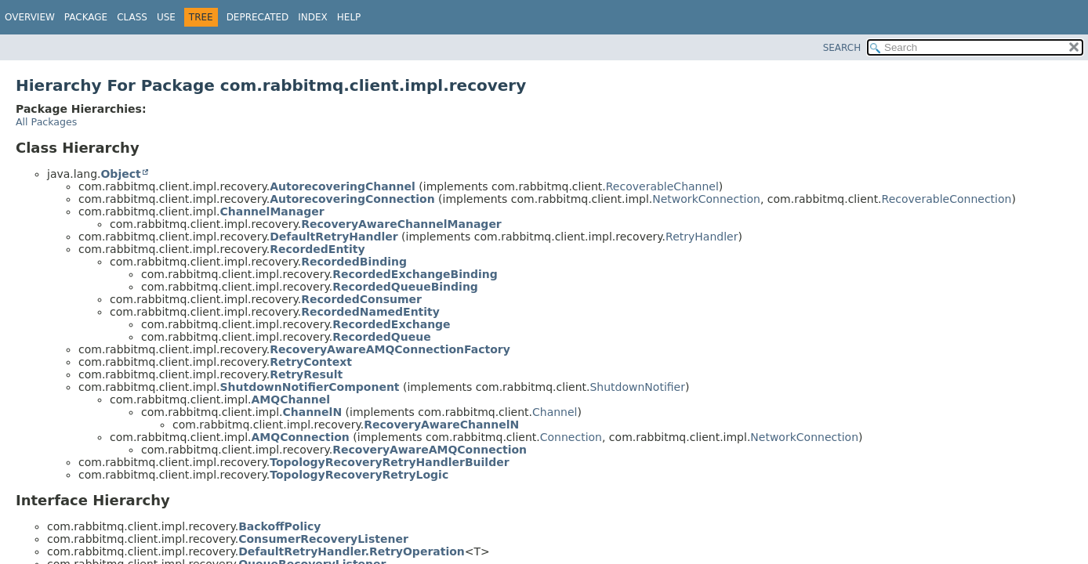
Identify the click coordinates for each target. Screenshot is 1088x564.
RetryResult (306, 374)
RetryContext (311, 362)
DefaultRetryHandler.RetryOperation (351, 551)
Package (85, 17)
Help (349, 17)
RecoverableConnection (947, 199)
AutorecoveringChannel (342, 186)
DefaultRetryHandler (333, 236)
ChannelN (312, 412)
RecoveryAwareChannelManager (401, 224)
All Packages (46, 122)
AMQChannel (290, 399)
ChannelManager (271, 211)
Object (120, 174)
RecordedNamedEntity (370, 312)
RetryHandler (701, 236)
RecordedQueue (381, 337)
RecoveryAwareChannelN (441, 424)
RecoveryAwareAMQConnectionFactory (390, 349)
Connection (571, 437)
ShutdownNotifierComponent (309, 387)
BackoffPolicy (279, 526)
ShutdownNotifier (637, 387)
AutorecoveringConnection (352, 199)
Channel (554, 412)
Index (313, 17)
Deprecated (258, 17)
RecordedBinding (354, 261)
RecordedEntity (317, 249)
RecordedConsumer (361, 299)
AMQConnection (300, 437)
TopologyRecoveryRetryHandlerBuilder (389, 462)
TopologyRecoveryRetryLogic (359, 474)
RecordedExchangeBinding (415, 274)
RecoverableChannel (662, 186)
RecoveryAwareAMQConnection (429, 449)
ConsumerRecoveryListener (323, 539)
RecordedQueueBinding (405, 286)
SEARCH (842, 47)
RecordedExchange (391, 324)
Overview (30, 17)
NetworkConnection (706, 199)
